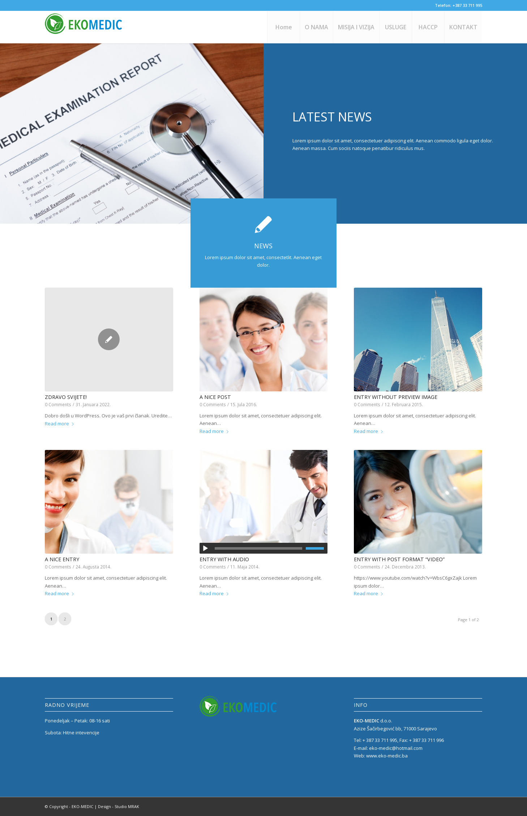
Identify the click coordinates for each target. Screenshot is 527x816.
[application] (264, 548)
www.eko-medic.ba (387, 755)
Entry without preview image (395, 397)
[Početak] (205, 548)
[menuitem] (283, 27)
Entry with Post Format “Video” (399, 559)
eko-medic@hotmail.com (396, 748)
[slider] (259, 548)
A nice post (215, 397)
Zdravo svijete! (66, 397)
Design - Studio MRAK (118, 806)
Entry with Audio (224, 559)
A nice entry (62, 559)
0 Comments (58, 404)
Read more (61, 423)
